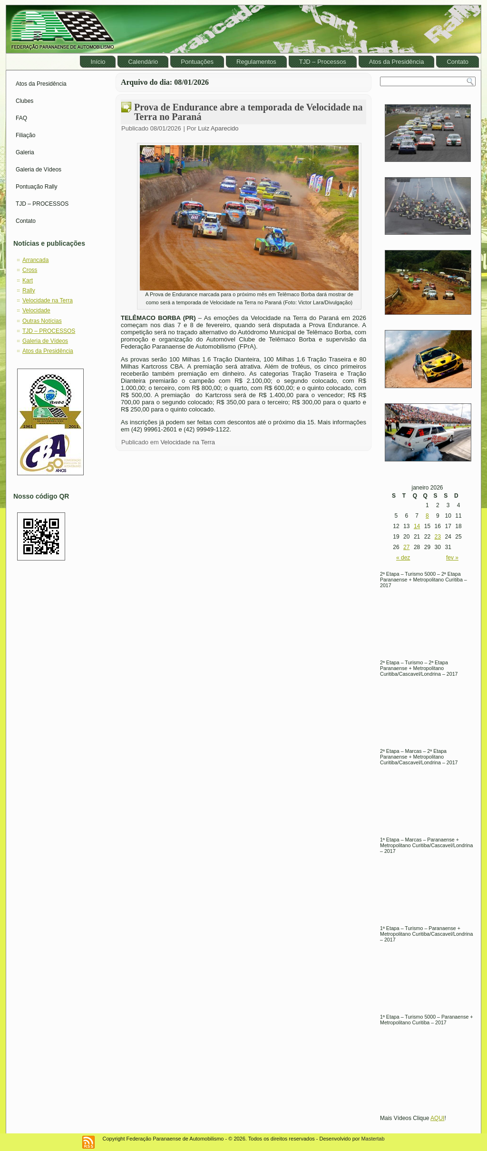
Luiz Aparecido (218, 128)
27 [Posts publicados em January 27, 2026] (406, 547)
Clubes (24, 101)
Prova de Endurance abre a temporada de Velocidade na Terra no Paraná (248, 112)
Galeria (25, 152)
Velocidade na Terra (47, 300)
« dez (403, 557)
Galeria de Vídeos (38, 169)
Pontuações (197, 61)
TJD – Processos (322, 61)
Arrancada (35, 260)
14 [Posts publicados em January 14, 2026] (417, 526)
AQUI (437, 1118)
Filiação (25, 135)
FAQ (21, 118)
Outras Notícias (42, 321)
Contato (457, 61)
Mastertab (373, 1138)
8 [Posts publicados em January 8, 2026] (427, 515)
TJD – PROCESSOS (42, 203)
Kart (27, 280)
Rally (28, 290)
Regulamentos (256, 61)
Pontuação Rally (36, 186)
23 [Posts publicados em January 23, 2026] (438, 536)
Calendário (143, 61)
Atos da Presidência (396, 61)
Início (97, 61)
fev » (452, 557)
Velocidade (36, 310)
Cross (29, 270)
